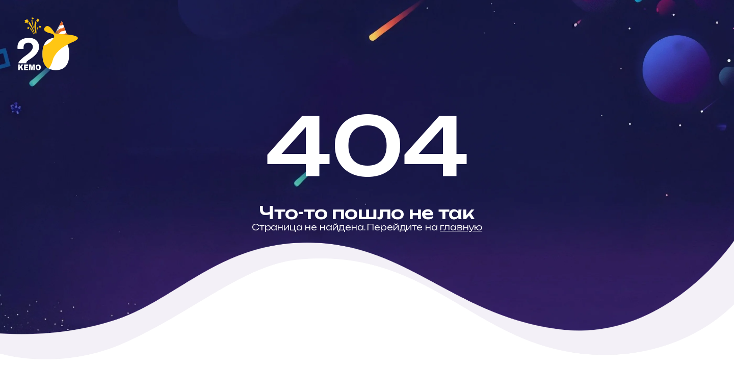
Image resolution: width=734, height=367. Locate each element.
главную (461, 227)
